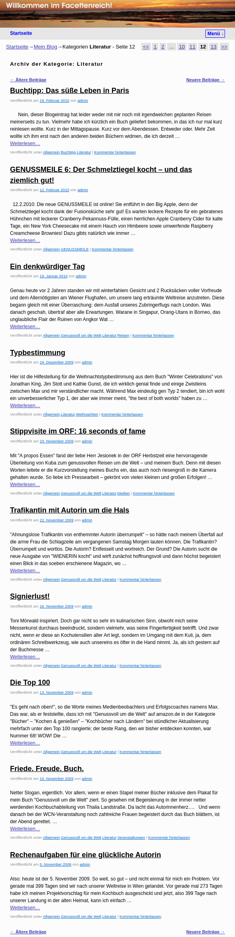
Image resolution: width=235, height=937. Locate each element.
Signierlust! (30, 596)
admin (82, 100)
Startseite (21, 33)
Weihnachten (87, 414)
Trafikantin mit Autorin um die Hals (69, 510)
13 (214, 47)
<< (146, 47)
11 (193, 47)
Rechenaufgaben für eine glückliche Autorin (85, 855)
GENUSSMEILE (75, 249)
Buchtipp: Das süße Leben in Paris (69, 91)
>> (224, 47)
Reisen (123, 335)
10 (182, 47)
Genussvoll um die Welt (81, 335)
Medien (123, 493)
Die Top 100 (30, 683)
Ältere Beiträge (28, 79)
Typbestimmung (37, 353)
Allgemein (51, 152)
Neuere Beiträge (205, 79)
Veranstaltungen (131, 837)
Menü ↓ (215, 33)
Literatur (84, 152)
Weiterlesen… (25, 143)
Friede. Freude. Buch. (47, 769)
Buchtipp (68, 152)
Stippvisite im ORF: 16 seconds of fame (78, 431)
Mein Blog (45, 47)
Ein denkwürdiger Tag (47, 267)
